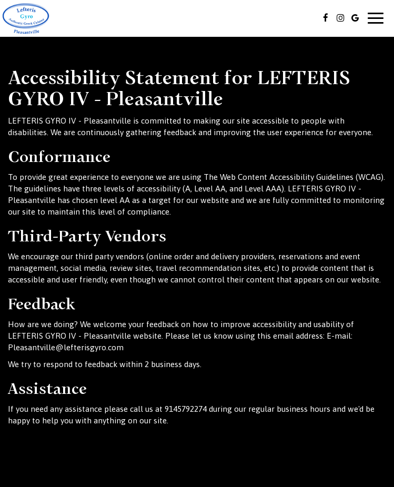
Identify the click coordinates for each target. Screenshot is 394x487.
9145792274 (186, 408)
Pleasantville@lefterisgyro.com (66, 347)
